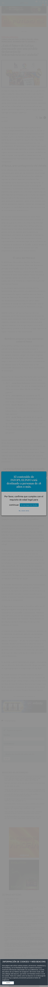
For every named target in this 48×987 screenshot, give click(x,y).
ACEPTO (8, 983)
